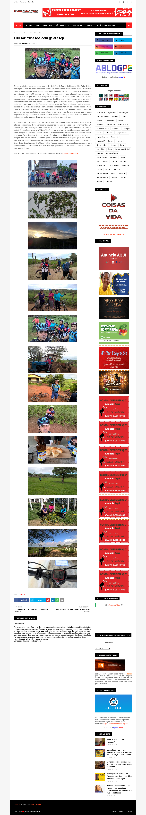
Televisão (122, 173)
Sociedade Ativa (102, 173)
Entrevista (109, 133)
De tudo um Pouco (103, 129)
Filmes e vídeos (102, 145)
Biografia (115, 117)
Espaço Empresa (102, 137)
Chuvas (99, 121)
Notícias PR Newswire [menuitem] (106, 25)
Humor (122, 145)
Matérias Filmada (112, 153)
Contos (120, 121)
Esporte (110, 141)
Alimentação (123, 112)
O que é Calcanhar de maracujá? (115, 741)
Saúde (107, 169)
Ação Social (101, 112)
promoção (123, 161)
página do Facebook (70, 153)
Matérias (100, 153)
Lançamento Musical (122, 149)
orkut (98, 161)
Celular (124, 117)
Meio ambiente (102, 157)
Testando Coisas (102, 177)
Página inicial (18, 33)
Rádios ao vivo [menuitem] (62, 25)
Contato (31, 2)
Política (114, 161)
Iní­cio (16, 2)
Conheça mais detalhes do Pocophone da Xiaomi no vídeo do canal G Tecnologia (119, 776)
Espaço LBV (101, 141)
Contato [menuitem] (89, 25)
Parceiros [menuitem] (77, 25)
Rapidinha (125, 165)
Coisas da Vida (114, 605)
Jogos (110, 149)
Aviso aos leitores (103, 117)
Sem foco (116, 169)
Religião (99, 169)
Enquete (99, 133)
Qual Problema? (113, 165)
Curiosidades (110, 125)
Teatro (113, 173)
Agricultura (112, 112)
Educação (126, 129)
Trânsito (123, 177)
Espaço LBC (28, 33)
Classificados (109, 121)
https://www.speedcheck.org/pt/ (115, 724)
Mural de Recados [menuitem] (44, 25)
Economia (115, 129)
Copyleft (17, 804)
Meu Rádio (113, 157)
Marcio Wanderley (20, 43)
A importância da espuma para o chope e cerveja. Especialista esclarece (119, 764)
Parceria (23, 2)
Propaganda (101, 165)
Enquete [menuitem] (28, 25)
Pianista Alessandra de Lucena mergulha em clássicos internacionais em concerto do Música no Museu (119, 789)
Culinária (100, 125)
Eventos (119, 141)
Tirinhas (114, 177)
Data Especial (123, 125)
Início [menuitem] (18, 25)
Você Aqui (108, 181)
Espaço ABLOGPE (122, 133)
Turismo (99, 181)
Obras (123, 157)
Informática (100, 149)
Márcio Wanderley (33, 812)
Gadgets (113, 145)
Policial (105, 161)
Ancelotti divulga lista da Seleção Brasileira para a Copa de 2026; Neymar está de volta (119, 752)
